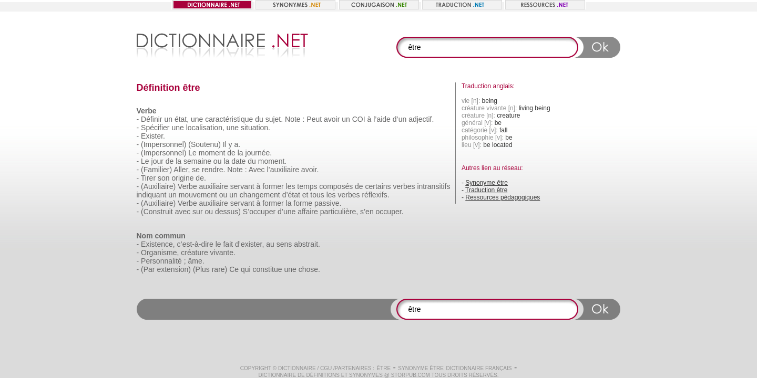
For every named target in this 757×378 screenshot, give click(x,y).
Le (192, 153)
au (270, 244)
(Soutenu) (204, 144)
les (290, 186)
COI (358, 119)
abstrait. (307, 244)
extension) (174, 269)
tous (317, 195)
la (240, 153)
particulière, (339, 211)
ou (217, 161)
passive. (327, 203)
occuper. (390, 211)
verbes (404, 186)
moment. (272, 161)
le (218, 244)
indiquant (152, 195)
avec (183, 211)
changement (260, 195)
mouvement (198, 195)
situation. (255, 127)
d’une (286, 211)
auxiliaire (213, 186)
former (272, 186)
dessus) (228, 211)
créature (194, 252)
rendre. (213, 169)
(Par (148, 269)
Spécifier (155, 127)
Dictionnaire (297, 368)
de (231, 153)
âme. (196, 261)
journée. (258, 153)
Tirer (148, 178)
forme (302, 203)
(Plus (201, 269)
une (197, 119)
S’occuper (259, 211)
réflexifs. (375, 195)
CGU (326, 368)
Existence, (158, 244)
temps (307, 186)
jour (157, 161)
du (259, 119)
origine (182, 178)
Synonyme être (486, 182)
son (164, 178)
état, (182, 119)
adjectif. (421, 119)
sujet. (274, 119)
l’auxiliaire (283, 169)
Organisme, (160, 252)
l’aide (382, 119)
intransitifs (433, 186)
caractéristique (229, 119)
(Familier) (156, 169)
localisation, (205, 127)
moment (212, 153)
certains (378, 186)
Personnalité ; (163, 261)
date (238, 161)
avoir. (310, 169)
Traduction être (486, 190)
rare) (220, 269)
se (196, 169)
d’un (399, 119)
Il (225, 144)
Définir (151, 119)
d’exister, (249, 244)
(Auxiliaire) (158, 186)
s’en (367, 211)
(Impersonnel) (163, 144)
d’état (291, 195)
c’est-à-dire (195, 244)
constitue (267, 269)
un (168, 119)
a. (237, 144)
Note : (294, 119)
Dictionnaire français (479, 368)
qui (246, 269)
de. (201, 178)
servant (242, 186)
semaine (197, 161)
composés (336, 186)
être (383, 368)
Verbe (187, 186)
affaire (308, 211)
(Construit (157, 211)
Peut (314, 119)
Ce (234, 269)
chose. (309, 269)
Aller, (181, 169)
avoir (332, 119)
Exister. (153, 136)
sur (197, 211)
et (305, 195)
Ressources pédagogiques (502, 197)
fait (228, 244)
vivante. (223, 252)
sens (284, 244)
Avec (257, 169)
